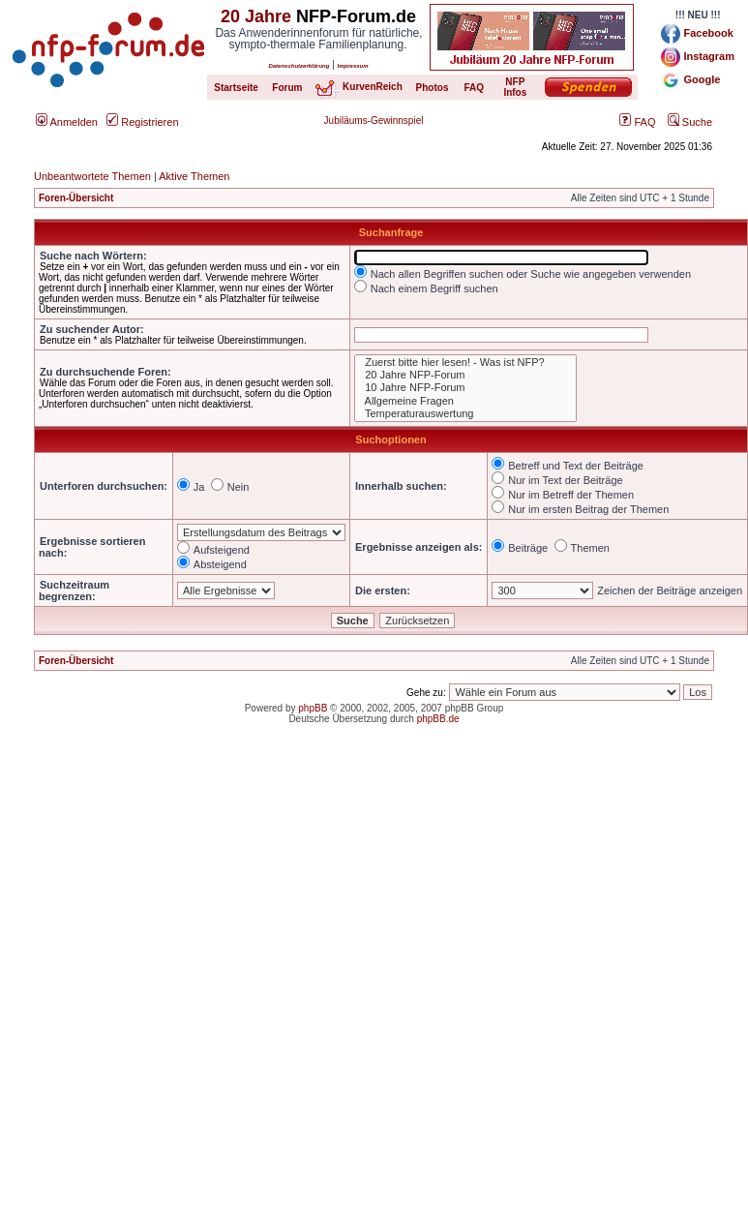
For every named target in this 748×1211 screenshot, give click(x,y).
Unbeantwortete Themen (92, 176)
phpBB (312, 708)
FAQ (637, 122)
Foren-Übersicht (76, 198)
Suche (690, 122)
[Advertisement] (204, 960)
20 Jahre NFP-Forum (465, 375)
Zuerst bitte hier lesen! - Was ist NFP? (465, 362)
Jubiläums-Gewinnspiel (374, 120)
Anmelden (67, 122)
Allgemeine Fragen (465, 401)
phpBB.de (438, 718)
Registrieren (142, 122)
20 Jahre (256, 16)
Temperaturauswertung (465, 414)
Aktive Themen (194, 176)
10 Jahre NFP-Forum (465, 387)
